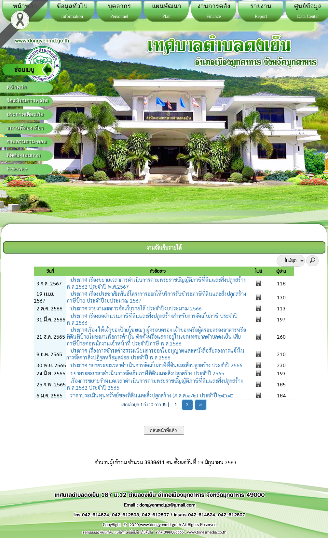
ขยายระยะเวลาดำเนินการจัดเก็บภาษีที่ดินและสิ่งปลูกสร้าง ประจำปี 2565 (146, 373)
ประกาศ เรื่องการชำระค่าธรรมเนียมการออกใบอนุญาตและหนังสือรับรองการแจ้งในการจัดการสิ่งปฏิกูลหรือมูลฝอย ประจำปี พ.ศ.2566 (155, 354)
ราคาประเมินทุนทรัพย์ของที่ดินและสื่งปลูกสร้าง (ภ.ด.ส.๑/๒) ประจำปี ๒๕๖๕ (151, 395)
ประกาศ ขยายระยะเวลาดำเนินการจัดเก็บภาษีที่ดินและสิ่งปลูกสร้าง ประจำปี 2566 (155, 365)
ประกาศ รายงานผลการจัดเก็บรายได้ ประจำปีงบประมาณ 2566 (135, 308)
